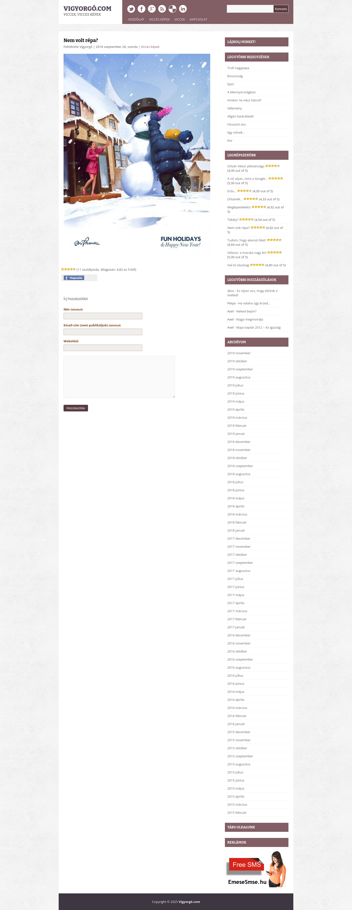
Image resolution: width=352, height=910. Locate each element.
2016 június (235, 683)
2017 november (239, 546)
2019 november (239, 353)
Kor (229, 140)
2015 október (237, 748)
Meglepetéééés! (239, 207)
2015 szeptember (240, 756)
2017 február (237, 619)
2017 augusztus (238, 570)
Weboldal (71, 341)
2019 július (235, 385)
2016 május (235, 691)
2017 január (236, 627)
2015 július (235, 772)
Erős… (231, 191)
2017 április (235, 603)
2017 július (235, 579)
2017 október (237, 554)
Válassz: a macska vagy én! (246, 252)
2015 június (235, 780)
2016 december (239, 635)
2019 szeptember (240, 369)
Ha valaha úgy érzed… (254, 303)
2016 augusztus (238, 667)
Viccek (180, 19)
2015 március (237, 804)
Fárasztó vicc (236, 124)
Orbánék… (235, 199)
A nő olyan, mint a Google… (247, 178)
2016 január (236, 724)
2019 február (237, 425)
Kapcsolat (199, 19)
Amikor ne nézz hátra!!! (244, 100)
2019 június (235, 393)
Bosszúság (235, 76)
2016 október (237, 651)
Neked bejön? (246, 311)
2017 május (235, 595)
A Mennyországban (241, 92)
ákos (230, 291)
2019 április (235, 409)
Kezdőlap (136, 19)
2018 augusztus (238, 474)
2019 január (236, 433)
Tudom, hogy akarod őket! (246, 240)
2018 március (237, 514)
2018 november (239, 450)
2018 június (235, 490)
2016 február (237, 716)
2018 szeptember (240, 466)
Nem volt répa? (81, 40)
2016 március (237, 708)
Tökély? (232, 219)
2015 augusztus (238, 764)
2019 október (237, 361)
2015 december (239, 732)
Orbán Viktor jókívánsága (245, 166)
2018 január (236, 530)
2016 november (239, 643)
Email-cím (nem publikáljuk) (92, 325)
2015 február (237, 812)
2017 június (235, 587)
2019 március (237, 417)
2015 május (235, 788)
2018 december (239, 441)
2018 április (235, 506)
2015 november (239, 740)
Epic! (230, 84)
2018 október (237, 458)
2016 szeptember (240, 659)
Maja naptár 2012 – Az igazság (258, 327)
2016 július (235, 675)
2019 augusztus (238, 377)
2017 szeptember (240, 562)
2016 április (235, 699)
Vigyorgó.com (87, 8)
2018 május (235, 498)
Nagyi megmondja (249, 319)
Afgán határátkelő (240, 116)
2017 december (239, 538)
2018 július (235, 482)
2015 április (235, 796)
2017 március (237, 611)
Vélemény (234, 108)
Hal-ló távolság (238, 265)
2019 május (235, 401)
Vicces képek (159, 19)
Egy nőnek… (236, 132)
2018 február (237, 522)
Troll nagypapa (238, 68)
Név (73, 309)
